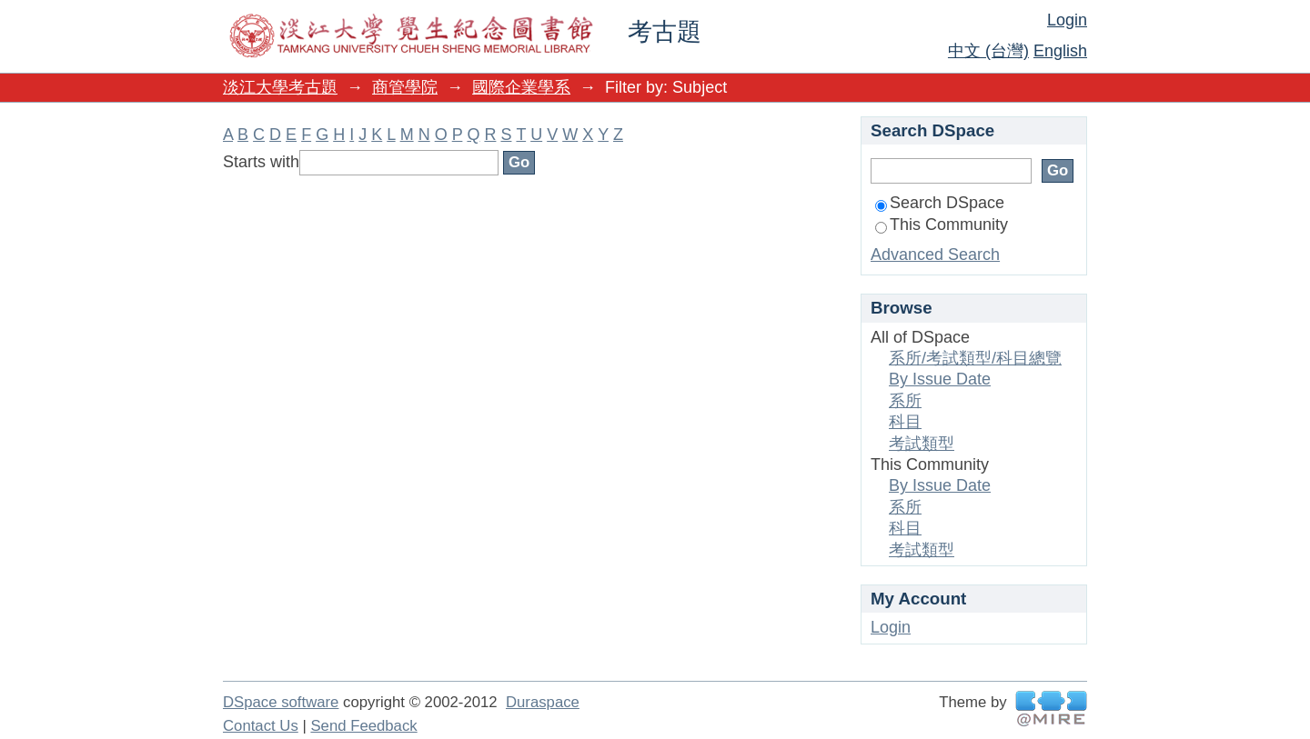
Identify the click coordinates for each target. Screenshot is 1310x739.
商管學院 (405, 87)
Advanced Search (935, 254)
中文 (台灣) (988, 51)
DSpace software (280, 702)
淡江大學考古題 (280, 87)
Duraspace (542, 702)
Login (1067, 20)
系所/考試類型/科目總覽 (975, 358)
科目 (905, 422)
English (1060, 51)
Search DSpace (939, 203)
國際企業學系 (521, 87)
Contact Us (260, 725)
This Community (941, 224)
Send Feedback (363, 725)
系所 (905, 401)
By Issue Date (940, 379)
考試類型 (921, 443)
